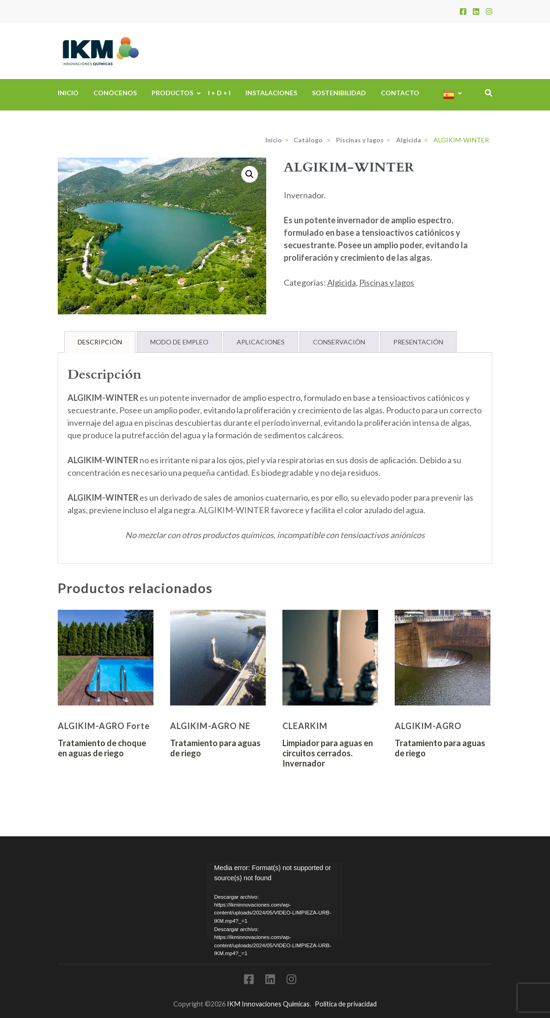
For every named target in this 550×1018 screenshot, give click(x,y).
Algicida (341, 282)
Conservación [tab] (339, 342)
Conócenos (115, 93)
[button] (249, 174)
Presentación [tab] (418, 342)
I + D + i (219, 93)
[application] (274, 901)
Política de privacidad (346, 1004)
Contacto (400, 93)
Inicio (68, 93)
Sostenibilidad (339, 93)
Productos (172, 93)
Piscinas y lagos (386, 282)
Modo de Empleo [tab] (179, 342)
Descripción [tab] (100, 342)
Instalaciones (271, 93)
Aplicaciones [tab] (261, 342)
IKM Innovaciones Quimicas (268, 1004)
